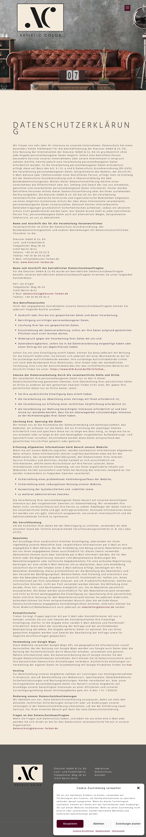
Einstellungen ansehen (128, 824)
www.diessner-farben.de (37, 262)
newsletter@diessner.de (98, 607)
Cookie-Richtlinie (83, 831)
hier (129, 665)
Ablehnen (98, 824)
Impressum (118, 831)
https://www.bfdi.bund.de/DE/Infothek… (78, 369)
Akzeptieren (70, 824)
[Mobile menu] (127, 8)
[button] (139, 788)
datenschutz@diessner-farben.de (45, 294)
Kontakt (100, 775)
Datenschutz (103, 831)
